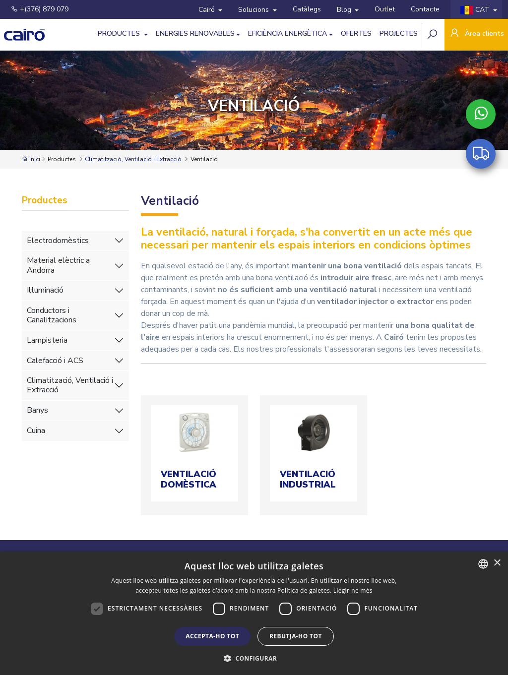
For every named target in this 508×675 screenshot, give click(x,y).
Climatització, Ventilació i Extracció (133, 159)
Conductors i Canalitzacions (51, 315)
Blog (345, 9)
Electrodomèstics (58, 240)
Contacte (425, 9)
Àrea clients (476, 34)
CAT (475, 9)
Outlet (385, 9)
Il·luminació (45, 290)
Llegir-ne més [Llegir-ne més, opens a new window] (353, 590)
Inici (31, 159)
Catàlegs (307, 9)
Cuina (36, 430)
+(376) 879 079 (39, 9)
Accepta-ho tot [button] (212, 636)
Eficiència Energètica (287, 33)
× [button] (497, 563)
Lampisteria (47, 340)
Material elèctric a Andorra (58, 265)
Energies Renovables (195, 33)
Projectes (399, 33)
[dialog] (254, 613)
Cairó (207, 9)
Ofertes (356, 33)
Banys (37, 410)
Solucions (254, 9)
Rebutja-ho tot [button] (295, 636)
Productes (120, 33)
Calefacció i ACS (55, 360)
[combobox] (483, 564)
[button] (254, 658)
